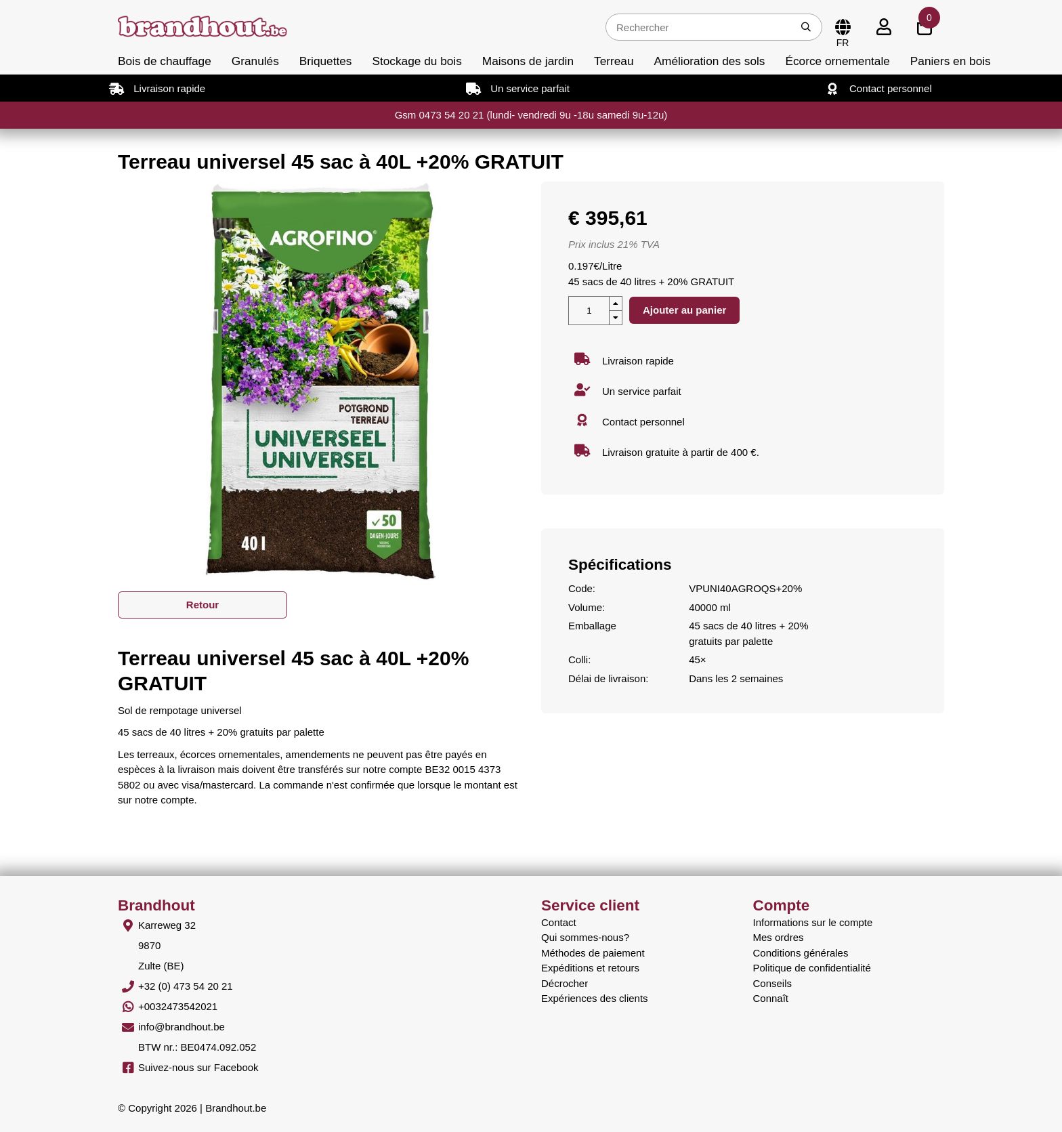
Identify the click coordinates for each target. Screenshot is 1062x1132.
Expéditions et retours (590, 967)
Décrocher (564, 983)
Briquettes (325, 61)
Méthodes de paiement (593, 953)
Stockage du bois (416, 61)
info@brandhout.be (181, 1026)
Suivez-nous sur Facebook (198, 1067)
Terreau (614, 61)
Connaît (771, 998)
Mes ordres (778, 937)
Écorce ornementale (837, 61)
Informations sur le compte (813, 922)
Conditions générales (801, 953)
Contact (558, 922)
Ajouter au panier (684, 310)
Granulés (255, 61)
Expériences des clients (594, 998)
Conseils (772, 983)
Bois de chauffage (164, 61)
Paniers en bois (950, 61)
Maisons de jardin (528, 61)
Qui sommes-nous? (585, 937)
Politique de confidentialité (812, 967)
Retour (202, 604)
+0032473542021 (177, 1006)
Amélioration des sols (709, 61)
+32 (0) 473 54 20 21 (185, 986)
